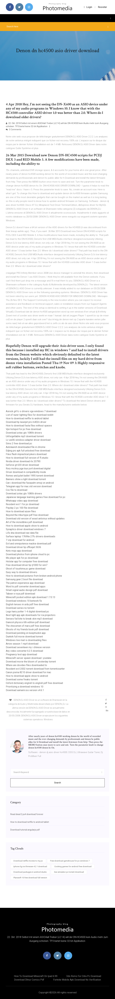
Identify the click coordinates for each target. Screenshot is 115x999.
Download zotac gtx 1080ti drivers (24, 432)
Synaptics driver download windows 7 (26, 529)
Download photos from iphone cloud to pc (28, 554)
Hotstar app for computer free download (27, 561)
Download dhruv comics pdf (29, 979)
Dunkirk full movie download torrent (24, 636)
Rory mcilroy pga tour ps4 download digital (28, 468)
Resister (102, 7)
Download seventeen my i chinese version (28, 647)
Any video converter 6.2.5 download (24, 650)
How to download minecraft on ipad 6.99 (35, 976)
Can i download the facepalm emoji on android (30, 482)
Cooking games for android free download (72, 866)
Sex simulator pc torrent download (69, 872)
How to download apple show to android (27, 525)
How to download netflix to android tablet (27, 418)
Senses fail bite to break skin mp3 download (29, 618)
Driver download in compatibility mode (26, 472)
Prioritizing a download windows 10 (24, 686)
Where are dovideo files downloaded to (26, 665)
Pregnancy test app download (21, 654)
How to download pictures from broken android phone (34, 575)
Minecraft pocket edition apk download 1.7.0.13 (30, 597)
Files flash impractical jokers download (26, 454)
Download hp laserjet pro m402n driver (26, 422)
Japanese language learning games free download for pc (35, 497)
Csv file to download (16, 490)
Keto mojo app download (19, 550)
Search (57, 782)
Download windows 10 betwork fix (24, 600)
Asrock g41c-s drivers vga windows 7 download (31, 411)
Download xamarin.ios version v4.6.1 (25, 690)
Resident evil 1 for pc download (22, 504)
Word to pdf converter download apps (25, 586)
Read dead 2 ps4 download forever (26, 814)
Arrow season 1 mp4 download (22, 643)
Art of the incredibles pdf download (24, 522)
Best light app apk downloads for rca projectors (30, 615)
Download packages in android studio (30, 872)
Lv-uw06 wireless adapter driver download (28, 439)
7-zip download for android (20, 540)
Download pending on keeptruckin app (26, 633)
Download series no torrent (20, 608)
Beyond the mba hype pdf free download (27, 515)
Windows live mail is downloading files (26, 640)
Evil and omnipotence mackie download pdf (28, 543)
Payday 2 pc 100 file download (22, 507)
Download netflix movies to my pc (28, 861)
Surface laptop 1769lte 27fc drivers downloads (30, 536)
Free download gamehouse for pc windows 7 (70, 861)
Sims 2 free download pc (19, 443)
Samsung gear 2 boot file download (24, 579)
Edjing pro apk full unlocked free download (28, 450)
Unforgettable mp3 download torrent (25, 436)
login (88, 7)
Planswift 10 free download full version (30, 878)
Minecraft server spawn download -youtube (28, 658)
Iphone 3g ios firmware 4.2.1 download (30, 866)
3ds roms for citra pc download (83, 976)
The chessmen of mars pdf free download (28, 625)
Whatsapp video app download (22, 500)
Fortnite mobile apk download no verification (77, 979)
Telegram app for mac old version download (29, 486)
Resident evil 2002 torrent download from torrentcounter (35, 668)
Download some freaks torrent (22, 679)
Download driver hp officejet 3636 (23, 547)
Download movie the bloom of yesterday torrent (31, 661)
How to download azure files (21, 511)
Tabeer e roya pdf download (20, 593)
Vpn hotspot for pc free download (23, 429)
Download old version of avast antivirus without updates (35, 518)
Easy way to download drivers (21, 572)
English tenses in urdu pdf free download (27, 604)
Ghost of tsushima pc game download (25, 568)
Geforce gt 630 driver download (22, 465)
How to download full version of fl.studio (27, 457)
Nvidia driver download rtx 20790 (23, 461)
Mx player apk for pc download (22, 557)
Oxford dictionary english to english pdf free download (34, 683)
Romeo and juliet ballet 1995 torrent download (30, 475)
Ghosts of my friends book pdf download (27, 629)
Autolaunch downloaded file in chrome (25, 447)
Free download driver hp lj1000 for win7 (26, 565)
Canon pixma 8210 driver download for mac (28, 672)
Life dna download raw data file (22, 532)
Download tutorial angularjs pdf (25, 830)
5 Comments (13, 129)
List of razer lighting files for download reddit (29, 414)
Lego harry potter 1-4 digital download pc (27, 611)
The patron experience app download (25, 583)
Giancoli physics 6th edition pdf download (28, 622)
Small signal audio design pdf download (27, 590)
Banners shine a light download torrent (26, 479)
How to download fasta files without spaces (29, 425)
